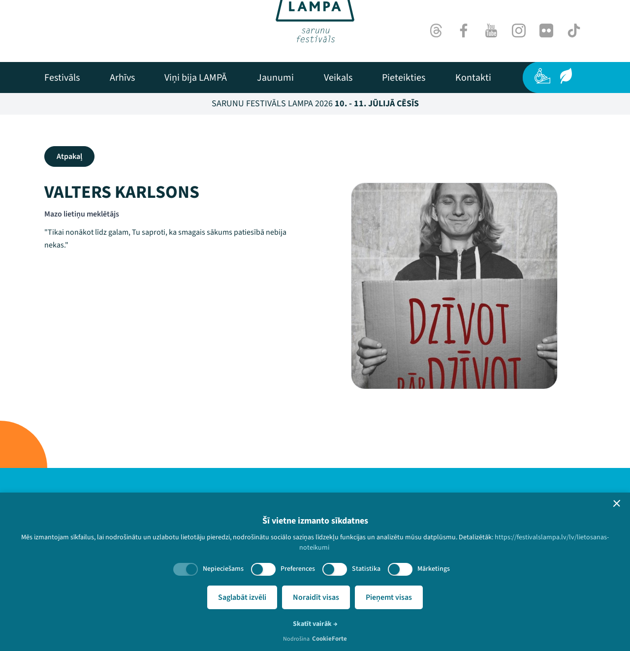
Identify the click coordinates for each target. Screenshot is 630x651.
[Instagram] (519, 30)
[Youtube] (491, 30)
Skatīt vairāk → (315, 624)
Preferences (298, 569)
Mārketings (433, 569)
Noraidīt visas (316, 597)
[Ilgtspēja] (566, 76)
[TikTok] (574, 30)
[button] (617, 503)
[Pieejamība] (542, 76)
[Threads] (436, 30)
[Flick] (546, 30)
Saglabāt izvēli (242, 597)
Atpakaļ (69, 156)
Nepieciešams (223, 569)
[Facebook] (463, 30)
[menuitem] (62, 77)
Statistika (366, 569)
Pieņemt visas (389, 597)
